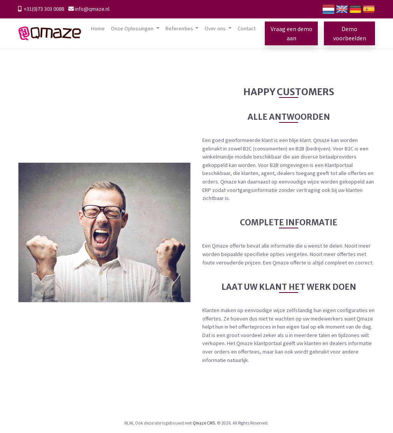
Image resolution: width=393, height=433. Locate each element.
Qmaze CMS (204, 423)
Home (98, 28)
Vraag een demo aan (291, 33)
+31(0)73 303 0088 (43, 8)
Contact (247, 28)
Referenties (179, 28)
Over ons (216, 28)
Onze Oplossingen (133, 28)
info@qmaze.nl (92, 8)
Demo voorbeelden (349, 33)
